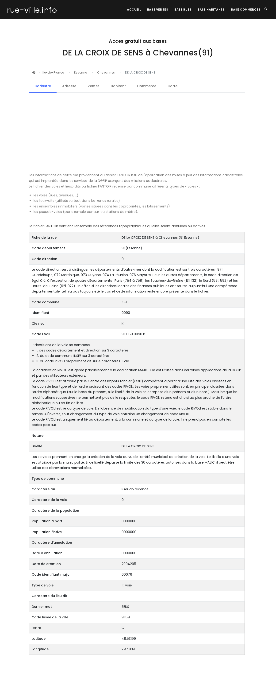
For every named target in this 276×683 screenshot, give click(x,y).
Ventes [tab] (94, 86)
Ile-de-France (53, 72)
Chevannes (106, 72)
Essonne (81, 72)
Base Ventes (154, 10)
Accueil (130, 10)
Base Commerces (245, 10)
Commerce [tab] (146, 86)
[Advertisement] (137, 133)
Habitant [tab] (118, 86)
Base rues (180, 10)
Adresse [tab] (69, 86)
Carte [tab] (172, 86)
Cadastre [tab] (42, 86)
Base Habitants (209, 10)
